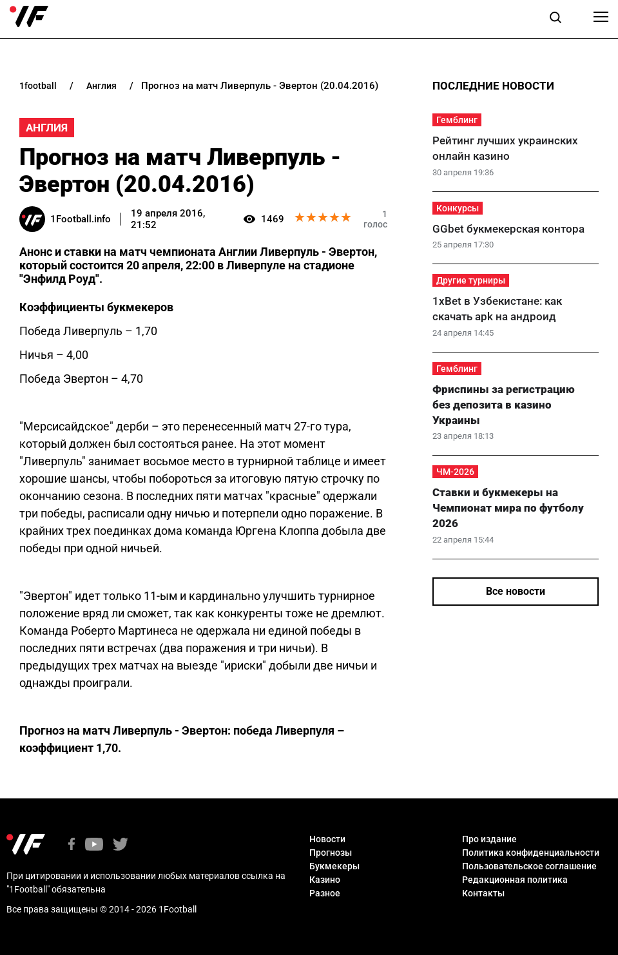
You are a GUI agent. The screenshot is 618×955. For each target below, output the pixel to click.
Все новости (515, 591)
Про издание (489, 839)
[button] (555, 19)
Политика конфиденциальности (530, 852)
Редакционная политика (515, 879)
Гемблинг (457, 120)
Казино (324, 879)
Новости (327, 839)
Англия (47, 127)
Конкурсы (457, 208)
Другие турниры (470, 280)
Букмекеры (334, 866)
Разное (324, 893)
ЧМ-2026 (455, 472)
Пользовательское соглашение (529, 866)
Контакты (483, 893)
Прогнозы (330, 852)
